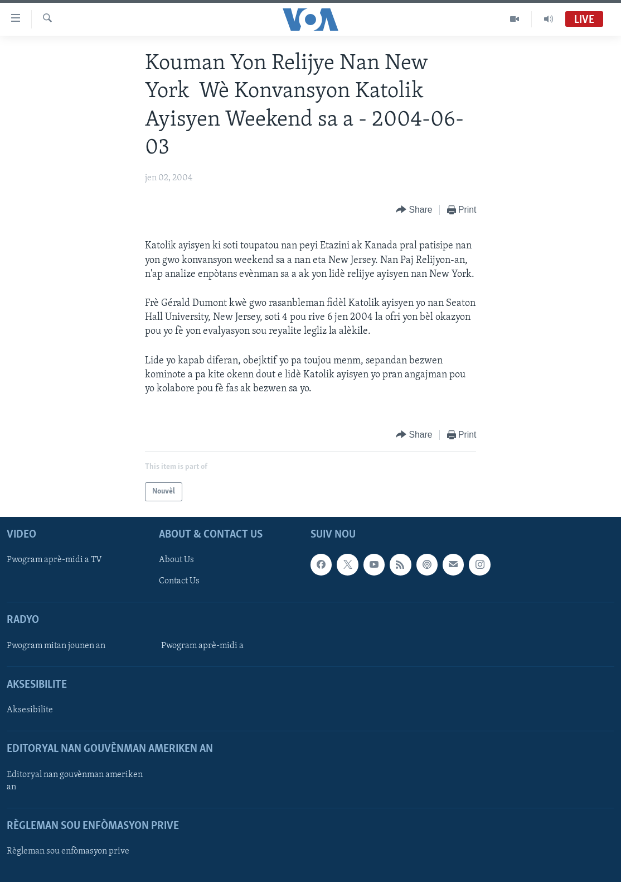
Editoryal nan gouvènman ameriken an (75, 781)
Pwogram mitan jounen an (56, 645)
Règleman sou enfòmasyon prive (68, 851)
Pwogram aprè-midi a (202, 645)
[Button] (414, 210)
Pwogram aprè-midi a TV (54, 560)
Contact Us (179, 581)
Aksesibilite (30, 710)
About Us (176, 560)
